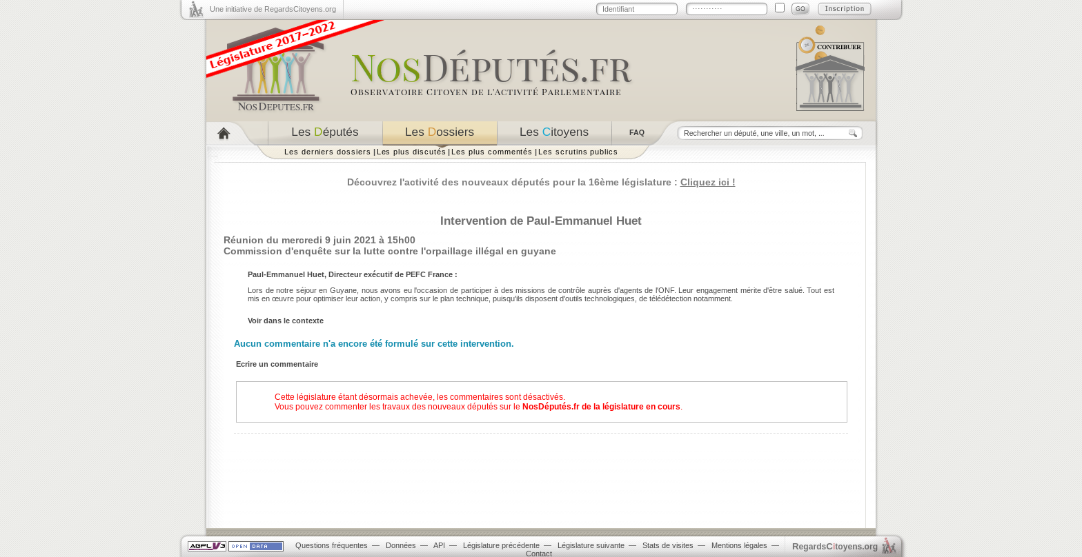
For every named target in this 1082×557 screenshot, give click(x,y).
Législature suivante (591, 545)
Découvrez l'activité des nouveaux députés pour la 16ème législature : (541, 182)
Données (401, 545)
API (439, 545)
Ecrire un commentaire (277, 364)
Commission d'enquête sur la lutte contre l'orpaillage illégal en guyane (390, 250)
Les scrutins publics (578, 152)
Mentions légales (739, 545)
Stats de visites (668, 545)
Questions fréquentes (331, 545)
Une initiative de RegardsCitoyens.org (273, 9)
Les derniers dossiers (327, 152)
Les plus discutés (411, 152)
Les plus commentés (492, 152)
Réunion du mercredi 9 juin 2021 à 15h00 (319, 239)
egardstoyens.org (835, 546)
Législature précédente (501, 545)
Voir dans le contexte (286, 320)
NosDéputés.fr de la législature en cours (601, 407)
